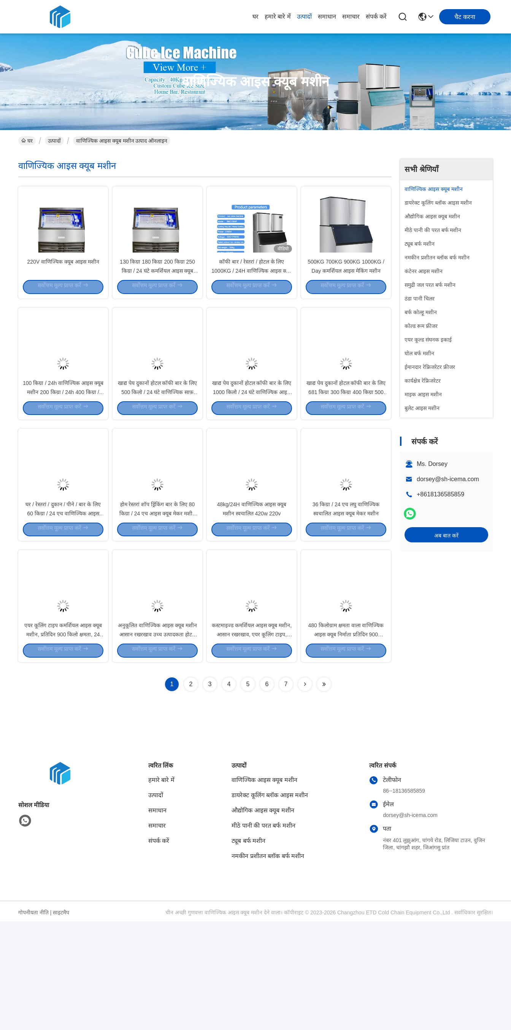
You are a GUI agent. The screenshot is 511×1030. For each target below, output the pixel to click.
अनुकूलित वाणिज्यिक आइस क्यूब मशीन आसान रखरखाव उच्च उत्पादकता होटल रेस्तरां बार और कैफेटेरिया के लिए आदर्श (157, 742)
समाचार (351, 16)
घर (255, 16)
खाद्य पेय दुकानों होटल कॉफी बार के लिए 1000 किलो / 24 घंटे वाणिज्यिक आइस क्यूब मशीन (251, 445)
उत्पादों (304, 16)
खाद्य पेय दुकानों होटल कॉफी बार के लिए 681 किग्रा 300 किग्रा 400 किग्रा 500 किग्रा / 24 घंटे (346, 445)
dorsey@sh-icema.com (448, 479)
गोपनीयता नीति (33, 1021)
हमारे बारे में (278, 16)
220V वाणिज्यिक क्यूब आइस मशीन (63, 288)
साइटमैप (61, 1021)
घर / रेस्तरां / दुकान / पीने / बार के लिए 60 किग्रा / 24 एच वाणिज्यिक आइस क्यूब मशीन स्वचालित (62, 593)
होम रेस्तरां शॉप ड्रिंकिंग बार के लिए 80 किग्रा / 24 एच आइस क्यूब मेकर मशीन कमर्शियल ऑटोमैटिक (157, 593)
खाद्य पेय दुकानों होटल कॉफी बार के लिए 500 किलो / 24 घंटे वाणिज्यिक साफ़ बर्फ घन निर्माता (157, 445)
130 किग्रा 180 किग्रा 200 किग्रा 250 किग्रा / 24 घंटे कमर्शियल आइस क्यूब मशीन (157, 297)
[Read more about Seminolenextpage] (305, 793)
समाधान (327, 16)
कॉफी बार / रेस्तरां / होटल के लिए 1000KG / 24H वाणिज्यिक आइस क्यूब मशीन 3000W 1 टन (251, 297)
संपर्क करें (376, 16)
